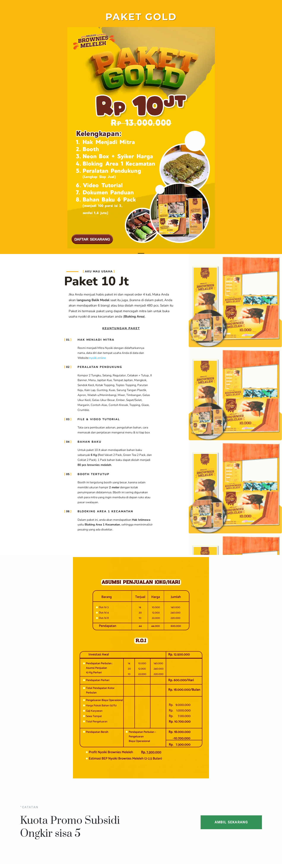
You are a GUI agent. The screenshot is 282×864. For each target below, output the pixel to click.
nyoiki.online (97, 358)
